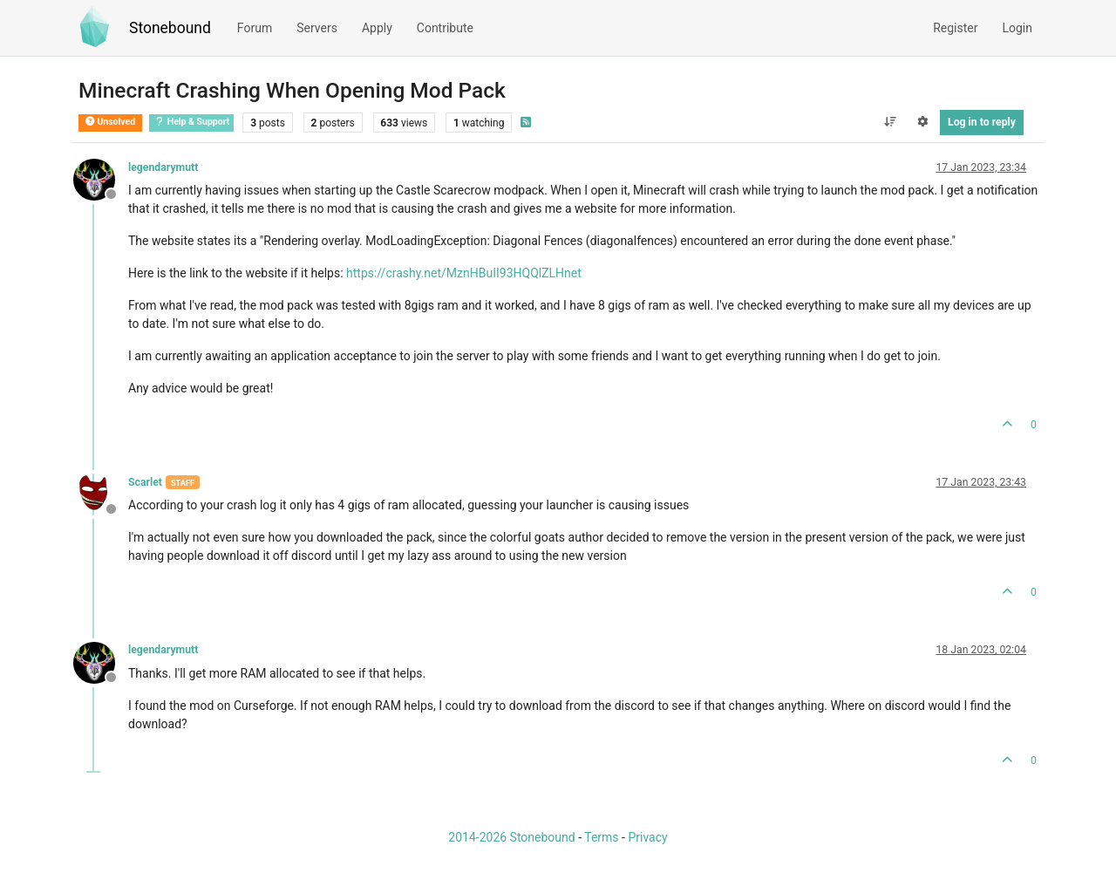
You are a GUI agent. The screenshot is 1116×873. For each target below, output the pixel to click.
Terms (601, 837)
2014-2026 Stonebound (511, 837)
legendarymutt (163, 167)
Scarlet (145, 482)
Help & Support (191, 121)
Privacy (647, 837)
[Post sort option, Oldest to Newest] (889, 122)
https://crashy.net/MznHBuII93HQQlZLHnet (464, 273)
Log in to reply (982, 122)
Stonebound (170, 28)
